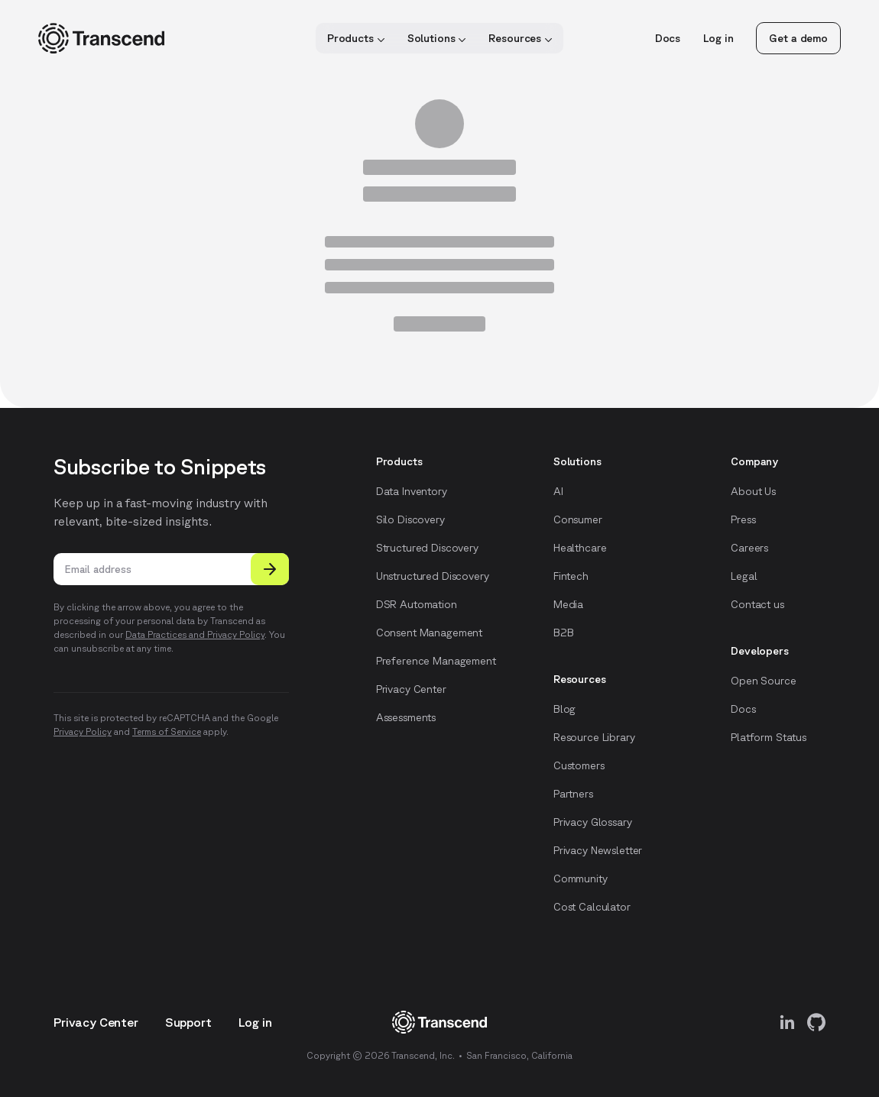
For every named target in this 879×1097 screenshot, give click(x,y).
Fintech (571, 576)
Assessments (406, 717)
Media (568, 604)
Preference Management (436, 661)
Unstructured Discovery (432, 576)
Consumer (577, 519)
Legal (744, 576)
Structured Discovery (427, 548)
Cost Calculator (592, 907)
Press (743, 519)
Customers (579, 765)
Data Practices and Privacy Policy (194, 634)
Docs (667, 38)
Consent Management (429, 632)
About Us (753, 491)
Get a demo (798, 38)
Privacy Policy (83, 731)
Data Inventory (411, 491)
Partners (573, 794)
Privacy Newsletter (597, 850)
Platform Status (768, 737)
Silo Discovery (410, 519)
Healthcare (580, 548)
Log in (718, 38)
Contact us (757, 604)
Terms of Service (166, 731)
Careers (749, 548)
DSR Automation (416, 604)
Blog (564, 709)
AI (558, 491)
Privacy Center (411, 689)
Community (580, 878)
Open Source (763, 681)
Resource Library (594, 737)
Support (188, 1022)
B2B (563, 632)
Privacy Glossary (592, 822)
